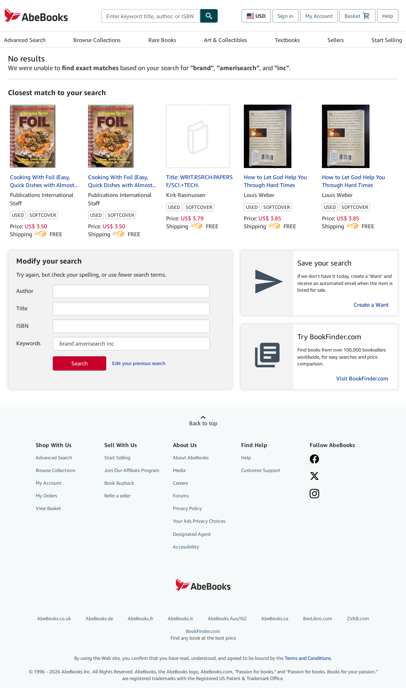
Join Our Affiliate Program (131, 470)
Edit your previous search (138, 363)
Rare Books (162, 39)
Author (24, 290)
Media (179, 470)
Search (79, 363)
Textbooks (287, 39)
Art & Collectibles (225, 39)
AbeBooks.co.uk (54, 618)
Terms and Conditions (308, 658)
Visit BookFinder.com (362, 378)
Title (21, 308)
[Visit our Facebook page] (339, 459)
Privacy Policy (187, 508)
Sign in (285, 16)
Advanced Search (25, 39)
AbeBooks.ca (274, 618)
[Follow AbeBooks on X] (339, 476)
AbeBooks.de (99, 618)
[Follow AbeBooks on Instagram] (339, 494)
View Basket (48, 508)
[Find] (209, 16)
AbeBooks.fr (140, 618)
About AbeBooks (191, 458)
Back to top (203, 423)
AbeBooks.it (180, 618)
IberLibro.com (317, 618)
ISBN (22, 325)
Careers (180, 483)
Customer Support (260, 470)
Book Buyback (119, 483)
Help (387, 16)
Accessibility (186, 547)
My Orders (46, 496)
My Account (319, 16)
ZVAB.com (358, 618)
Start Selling (387, 39)
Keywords (28, 343)
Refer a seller (117, 496)
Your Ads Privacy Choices (199, 521)
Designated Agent (192, 534)
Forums (181, 496)
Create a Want (371, 304)
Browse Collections (97, 39)
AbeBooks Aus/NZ (227, 618)
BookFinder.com (203, 634)
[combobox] (150, 16)
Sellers (335, 39)
